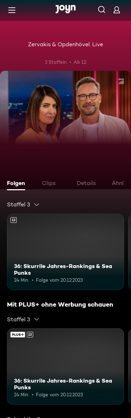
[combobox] (23, 204)
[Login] (117, 10)
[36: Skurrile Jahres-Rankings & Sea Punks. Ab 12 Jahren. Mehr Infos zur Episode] (65, 252)
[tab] (18, 184)
